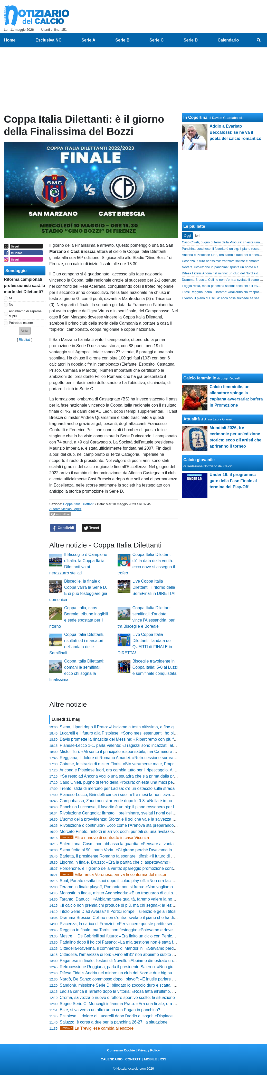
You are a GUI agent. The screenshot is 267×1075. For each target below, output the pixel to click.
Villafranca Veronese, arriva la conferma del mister (113, 874)
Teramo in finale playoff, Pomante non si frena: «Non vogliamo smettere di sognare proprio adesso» (150, 887)
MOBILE (150, 1059)
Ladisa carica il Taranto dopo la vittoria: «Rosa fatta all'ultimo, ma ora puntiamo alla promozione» (147, 991)
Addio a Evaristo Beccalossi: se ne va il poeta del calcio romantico (235, 132)
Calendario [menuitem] (228, 40)
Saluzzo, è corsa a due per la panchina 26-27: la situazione (114, 1022)
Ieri (197, 235)
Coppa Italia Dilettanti (78, 504)
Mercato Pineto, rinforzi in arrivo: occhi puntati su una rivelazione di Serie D (128, 831)
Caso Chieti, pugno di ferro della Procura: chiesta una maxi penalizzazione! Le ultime (137, 782)
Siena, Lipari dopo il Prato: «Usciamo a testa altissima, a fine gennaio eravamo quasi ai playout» (147, 727)
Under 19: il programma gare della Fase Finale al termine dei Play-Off (233, 480)
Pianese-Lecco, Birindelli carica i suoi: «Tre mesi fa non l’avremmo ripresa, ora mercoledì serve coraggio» (156, 794)
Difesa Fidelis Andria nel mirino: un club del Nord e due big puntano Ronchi (128, 973)
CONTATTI (133, 1059)
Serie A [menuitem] (88, 40)
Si (10, 298)
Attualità (191, 419)
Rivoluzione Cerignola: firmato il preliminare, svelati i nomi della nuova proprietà (132, 813)
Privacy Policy (149, 1050)
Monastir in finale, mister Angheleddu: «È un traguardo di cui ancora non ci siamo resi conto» (144, 893)
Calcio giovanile (199, 460)
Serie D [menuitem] (191, 40)
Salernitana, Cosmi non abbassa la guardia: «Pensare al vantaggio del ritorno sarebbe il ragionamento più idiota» (163, 844)
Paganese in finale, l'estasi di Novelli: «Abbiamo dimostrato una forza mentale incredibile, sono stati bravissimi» (161, 960)
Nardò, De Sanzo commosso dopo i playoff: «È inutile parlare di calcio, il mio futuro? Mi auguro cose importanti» (161, 979)
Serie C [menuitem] (156, 40)
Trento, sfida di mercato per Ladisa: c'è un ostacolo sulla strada (117, 788)
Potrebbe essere (21, 323)
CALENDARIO (111, 1059)
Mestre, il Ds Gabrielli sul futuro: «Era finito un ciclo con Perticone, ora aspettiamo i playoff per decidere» (155, 936)
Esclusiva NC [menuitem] (48, 40)
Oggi (187, 235)
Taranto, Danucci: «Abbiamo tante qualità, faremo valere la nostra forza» (126, 899)
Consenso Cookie (121, 1050)
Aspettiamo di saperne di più (25, 313)
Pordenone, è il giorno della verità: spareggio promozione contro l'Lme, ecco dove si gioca (141, 868)
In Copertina (195, 117)
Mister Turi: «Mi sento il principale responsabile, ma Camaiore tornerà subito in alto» (136, 751)
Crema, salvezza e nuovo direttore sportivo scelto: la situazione (117, 997)
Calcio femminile (199, 378)
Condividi (63, 528)
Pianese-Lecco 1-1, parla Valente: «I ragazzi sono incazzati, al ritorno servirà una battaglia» (143, 745)
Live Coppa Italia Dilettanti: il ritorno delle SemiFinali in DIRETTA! (154, 587)
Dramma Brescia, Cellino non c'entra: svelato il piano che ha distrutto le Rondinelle (135, 917)
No (11, 304)
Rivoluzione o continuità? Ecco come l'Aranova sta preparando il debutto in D (130, 825)
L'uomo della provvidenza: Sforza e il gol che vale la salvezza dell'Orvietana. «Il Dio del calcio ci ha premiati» (159, 819)
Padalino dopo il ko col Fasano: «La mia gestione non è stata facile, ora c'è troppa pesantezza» (146, 942)
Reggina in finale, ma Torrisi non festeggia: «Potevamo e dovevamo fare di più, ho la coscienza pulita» (153, 930)
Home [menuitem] (9, 40)
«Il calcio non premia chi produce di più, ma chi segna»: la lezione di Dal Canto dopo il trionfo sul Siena (153, 905)
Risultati (25, 340)
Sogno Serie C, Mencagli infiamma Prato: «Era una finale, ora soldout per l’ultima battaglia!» (144, 1003)
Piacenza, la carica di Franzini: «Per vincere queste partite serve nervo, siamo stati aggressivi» (146, 924)
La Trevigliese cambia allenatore (97, 1028)
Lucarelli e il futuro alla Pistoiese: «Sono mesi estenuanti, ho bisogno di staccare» (134, 733)
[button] (25, 331)
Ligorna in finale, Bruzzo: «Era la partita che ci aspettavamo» (115, 862)
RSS (162, 1059)
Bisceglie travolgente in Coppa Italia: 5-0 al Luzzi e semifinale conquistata (155, 667)
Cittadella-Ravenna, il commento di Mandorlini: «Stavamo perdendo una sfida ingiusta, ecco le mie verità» (156, 948)
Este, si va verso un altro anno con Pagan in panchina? (110, 1010)
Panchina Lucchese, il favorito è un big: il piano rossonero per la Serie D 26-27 (131, 807)
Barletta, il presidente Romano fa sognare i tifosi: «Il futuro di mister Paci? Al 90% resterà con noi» (149, 856)
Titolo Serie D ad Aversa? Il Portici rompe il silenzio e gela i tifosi (118, 911)
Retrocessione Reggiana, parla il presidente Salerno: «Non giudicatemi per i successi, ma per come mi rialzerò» (161, 967)
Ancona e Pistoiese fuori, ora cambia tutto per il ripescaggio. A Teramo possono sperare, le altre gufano (153, 770)
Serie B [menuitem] (122, 40)
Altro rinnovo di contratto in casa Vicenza (104, 837)
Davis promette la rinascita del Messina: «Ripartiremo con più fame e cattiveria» (132, 739)
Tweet (91, 528)
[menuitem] (259, 40)
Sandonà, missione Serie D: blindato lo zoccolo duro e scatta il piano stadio (128, 985)
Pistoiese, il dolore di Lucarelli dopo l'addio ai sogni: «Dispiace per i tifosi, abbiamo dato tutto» (145, 1016)
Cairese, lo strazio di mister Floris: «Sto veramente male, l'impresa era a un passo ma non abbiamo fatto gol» (159, 764)
